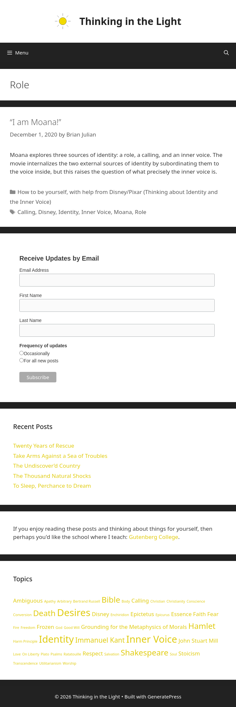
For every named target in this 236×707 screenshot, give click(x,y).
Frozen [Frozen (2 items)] (45, 627)
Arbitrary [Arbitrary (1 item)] (64, 601)
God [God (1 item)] (58, 627)
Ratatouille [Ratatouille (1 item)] (72, 654)
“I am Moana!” (35, 121)
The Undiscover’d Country (46, 465)
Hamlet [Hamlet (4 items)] (201, 625)
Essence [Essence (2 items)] (181, 614)
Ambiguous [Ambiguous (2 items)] (28, 600)
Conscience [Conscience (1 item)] (196, 601)
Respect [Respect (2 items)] (93, 653)
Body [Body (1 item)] (126, 601)
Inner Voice (96, 212)
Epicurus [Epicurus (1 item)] (162, 614)
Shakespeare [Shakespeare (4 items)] (144, 652)
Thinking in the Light (130, 21)
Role (141, 212)
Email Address (34, 270)
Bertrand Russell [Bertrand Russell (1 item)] (86, 601)
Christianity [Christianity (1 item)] (176, 601)
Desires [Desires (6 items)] (73, 612)
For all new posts (41, 360)
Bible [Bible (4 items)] (111, 599)
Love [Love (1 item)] (17, 654)
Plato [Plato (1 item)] (45, 654)
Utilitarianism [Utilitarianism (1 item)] (50, 663)
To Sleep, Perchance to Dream (52, 485)
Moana (123, 212)
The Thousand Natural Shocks (52, 476)
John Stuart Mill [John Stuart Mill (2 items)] (198, 640)
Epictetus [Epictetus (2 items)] (142, 614)
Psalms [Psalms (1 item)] (56, 654)
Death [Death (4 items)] (44, 613)
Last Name (30, 320)
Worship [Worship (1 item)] (69, 663)
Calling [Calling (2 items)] (140, 600)
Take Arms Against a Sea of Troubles (60, 456)
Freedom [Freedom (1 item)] (28, 627)
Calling (26, 212)
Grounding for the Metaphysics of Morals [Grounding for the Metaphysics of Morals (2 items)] (134, 627)
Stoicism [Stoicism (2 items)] (189, 653)
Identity (68, 212)
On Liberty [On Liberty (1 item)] (30, 654)
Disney (47, 212)
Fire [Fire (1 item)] (16, 627)
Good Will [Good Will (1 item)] (72, 627)
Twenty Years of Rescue (43, 445)
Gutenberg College (153, 537)
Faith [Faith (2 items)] (199, 614)
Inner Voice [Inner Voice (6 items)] (151, 639)
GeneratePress (164, 696)
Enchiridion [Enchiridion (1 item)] (119, 614)
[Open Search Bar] (226, 52)
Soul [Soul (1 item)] (173, 654)
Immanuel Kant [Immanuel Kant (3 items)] (100, 640)
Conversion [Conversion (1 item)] (22, 614)
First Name (30, 295)
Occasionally (36, 353)
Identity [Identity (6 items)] (56, 639)
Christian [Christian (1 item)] (157, 601)
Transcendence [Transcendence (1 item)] (25, 663)
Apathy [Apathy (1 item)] (50, 601)
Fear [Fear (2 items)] (213, 614)
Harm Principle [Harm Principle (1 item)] (25, 641)
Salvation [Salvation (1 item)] (111, 654)
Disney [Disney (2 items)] (100, 614)
